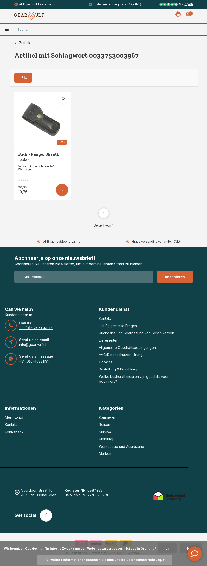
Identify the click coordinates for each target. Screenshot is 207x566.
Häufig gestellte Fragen (118, 326)
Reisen (104, 424)
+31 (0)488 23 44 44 (36, 328)
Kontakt (105, 318)
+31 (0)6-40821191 (34, 361)
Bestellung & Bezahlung (118, 369)
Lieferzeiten (108, 340)
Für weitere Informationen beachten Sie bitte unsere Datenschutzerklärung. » (105, 560)
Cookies (105, 362)
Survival (105, 432)
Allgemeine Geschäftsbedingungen (127, 347)
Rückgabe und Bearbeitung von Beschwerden (136, 333)
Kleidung (106, 439)
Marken (105, 453)
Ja (167, 548)
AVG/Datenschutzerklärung (121, 355)
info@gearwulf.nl (32, 344)
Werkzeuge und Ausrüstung (121, 446)
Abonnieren (175, 277)
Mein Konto (14, 417)
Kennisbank (14, 432)
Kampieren (107, 417)
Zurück (22, 43)
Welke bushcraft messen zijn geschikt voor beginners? (134, 378)
